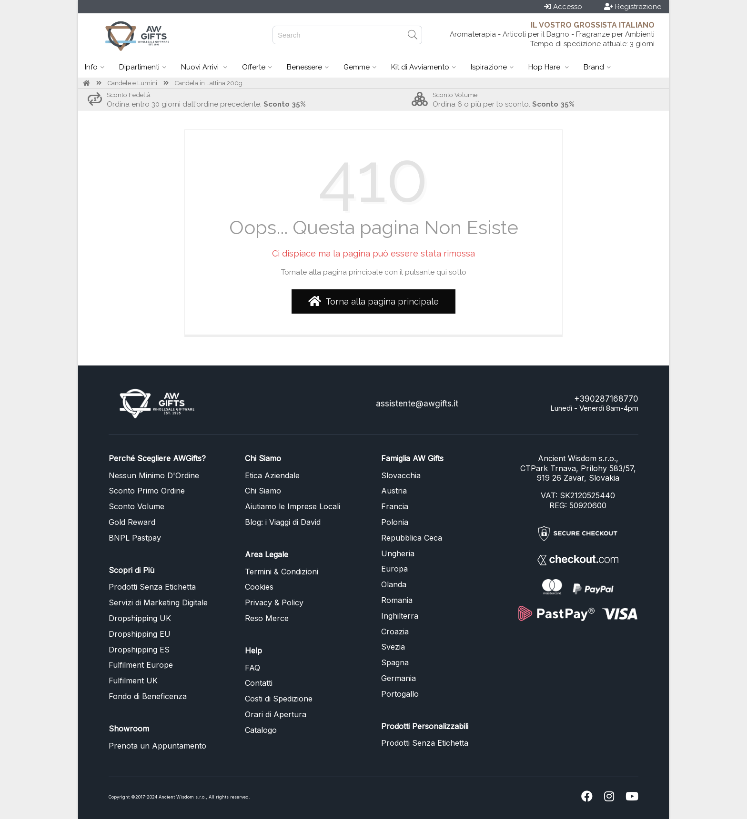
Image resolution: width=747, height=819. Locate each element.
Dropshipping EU (140, 634)
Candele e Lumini (132, 83)
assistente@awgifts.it (417, 403)
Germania (398, 678)
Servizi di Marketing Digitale (158, 602)
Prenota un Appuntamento (157, 745)
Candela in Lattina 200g (208, 83)
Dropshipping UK (140, 618)
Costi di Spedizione (279, 698)
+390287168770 (606, 399)
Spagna (395, 662)
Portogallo (400, 694)
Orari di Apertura (275, 714)
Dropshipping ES (139, 649)
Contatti (259, 683)
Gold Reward (132, 522)
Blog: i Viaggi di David (283, 522)
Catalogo (261, 730)
